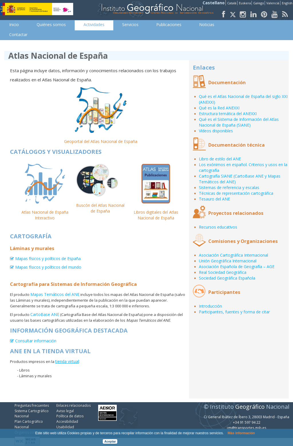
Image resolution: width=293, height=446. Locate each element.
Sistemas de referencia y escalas (229, 187)
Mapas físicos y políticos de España (48, 259)
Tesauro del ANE (214, 199)
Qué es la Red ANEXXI (219, 108)
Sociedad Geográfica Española (227, 278)
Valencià (272, 3)
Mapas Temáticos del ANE (55, 294)
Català (231, 3)
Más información (241, 433)
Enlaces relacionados (73, 405)
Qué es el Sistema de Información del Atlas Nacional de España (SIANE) (239, 122)
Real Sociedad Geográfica (222, 272)
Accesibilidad (67, 421)
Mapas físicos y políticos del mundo (48, 267)
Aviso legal (65, 410)
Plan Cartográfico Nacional (29, 424)
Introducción (210, 306)
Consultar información (35, 341)
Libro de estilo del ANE (220, 159)
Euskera (245, 3)
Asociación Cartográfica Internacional (233, 255)
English (287, 3)
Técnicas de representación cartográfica (236, 193)
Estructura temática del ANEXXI (228, 113)
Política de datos (70, 416)
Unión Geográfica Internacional (227, 261)
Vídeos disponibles (216, 130)
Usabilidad (65, 427)
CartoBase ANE (44, 314)
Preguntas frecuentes (32, 405)
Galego (258, 3)
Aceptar (110, 441)
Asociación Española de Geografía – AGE (236, 266)
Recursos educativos (218, 227)
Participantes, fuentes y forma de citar (234, 312)
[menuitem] (14, 24)
